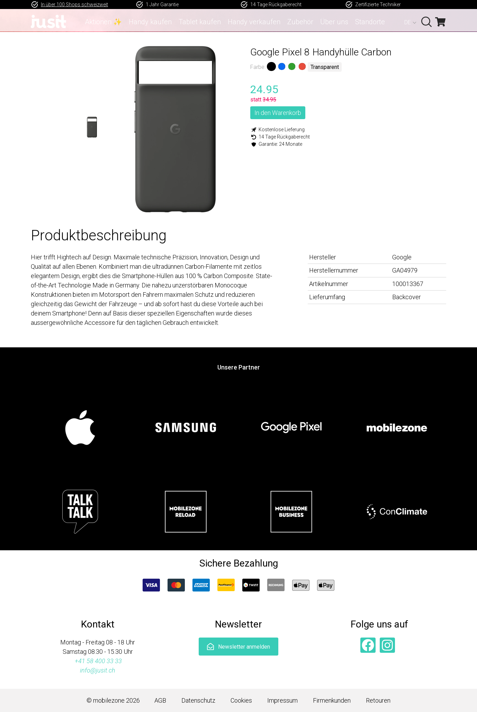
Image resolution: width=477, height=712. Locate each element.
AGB (160, 700)
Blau (281, 66)
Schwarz (271, 66)
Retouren (378, 700)
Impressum (282, 700)
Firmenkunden (332, 700)
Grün (291, 66)
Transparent (324, 67)
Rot (301, 66)
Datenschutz (198, 700)
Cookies (241, 700)
